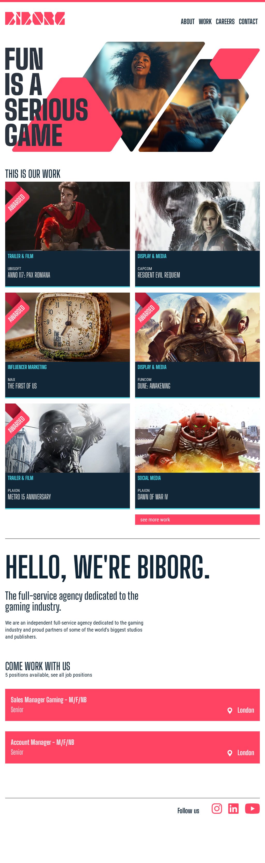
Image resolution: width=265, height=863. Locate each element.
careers (225, 21)
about (188, 21)
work (205, 21)
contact (248, 21)
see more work (155, 520)
